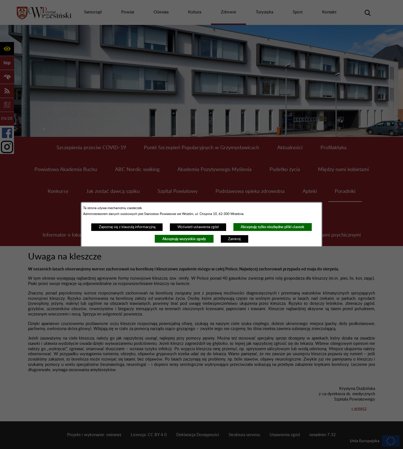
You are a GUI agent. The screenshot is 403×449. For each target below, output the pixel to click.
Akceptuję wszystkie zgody (184, 239)
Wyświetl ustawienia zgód (198, 227)
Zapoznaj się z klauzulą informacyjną (127, 227)
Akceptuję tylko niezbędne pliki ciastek (272, 227)
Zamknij (234, 239)
